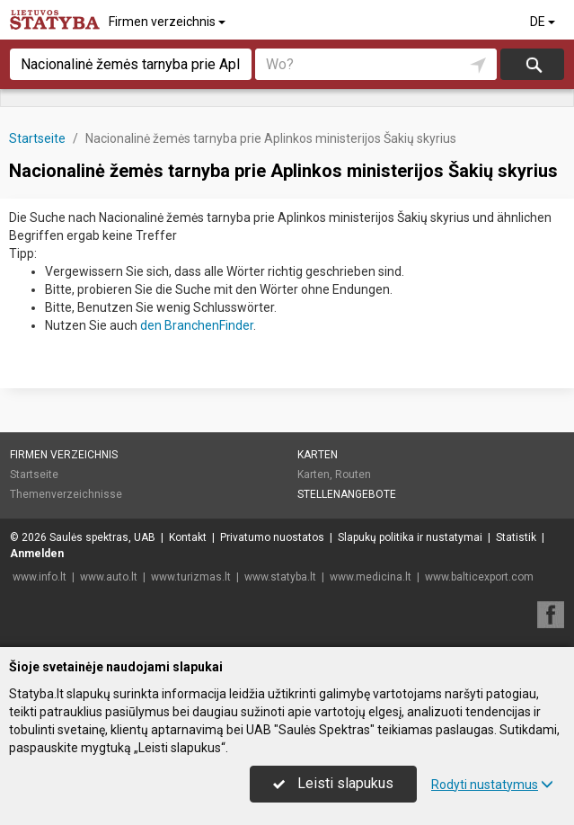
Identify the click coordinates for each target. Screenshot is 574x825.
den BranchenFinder (196, 325)
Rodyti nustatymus (492, 784)
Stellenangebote (346, 494)
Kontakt (188, 537)
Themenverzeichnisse (66, 494)
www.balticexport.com (479, 577)
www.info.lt (39, 577)
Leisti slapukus (333, 783)
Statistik (516, 537)
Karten (317, 454)
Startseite (34, 474)
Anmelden (37, 553)
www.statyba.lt (280, 577)
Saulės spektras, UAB (102, 537)
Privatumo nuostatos (272, 537)
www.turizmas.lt (191, 577)
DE (544, 21)
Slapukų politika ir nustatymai (410, 537)
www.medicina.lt (370, 577)
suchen (532, 64)
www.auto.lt (108, 577)
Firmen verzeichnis (168, 21)
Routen (353, 474)
